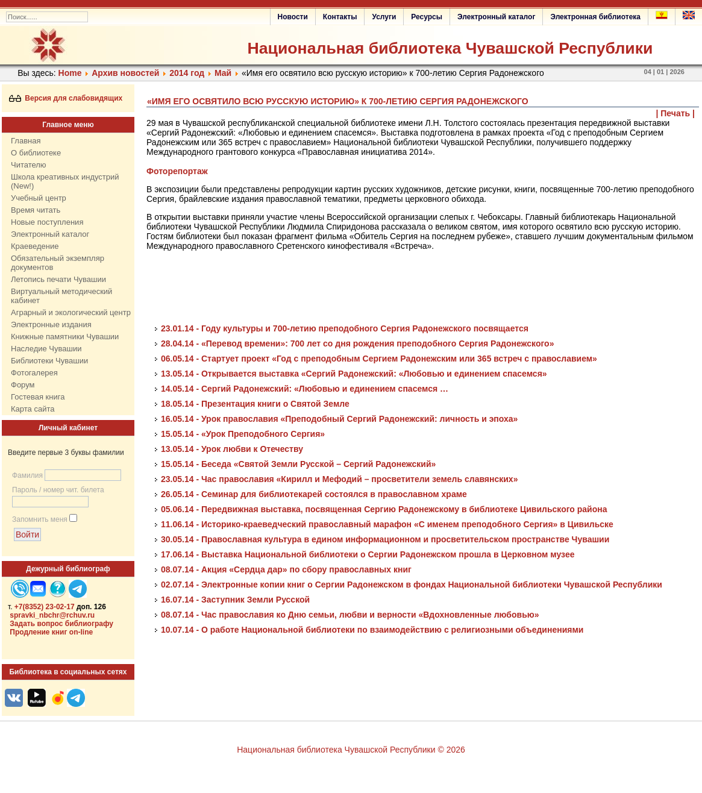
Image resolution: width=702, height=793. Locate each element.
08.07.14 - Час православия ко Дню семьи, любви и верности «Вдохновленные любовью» (350, 614)
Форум (23, 384)
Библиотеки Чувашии (49, 360)
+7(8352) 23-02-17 (44, 607)
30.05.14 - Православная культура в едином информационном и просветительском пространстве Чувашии (385, 539)
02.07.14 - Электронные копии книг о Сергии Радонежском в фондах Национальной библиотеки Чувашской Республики (411, 584)
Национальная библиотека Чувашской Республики (450, 48)
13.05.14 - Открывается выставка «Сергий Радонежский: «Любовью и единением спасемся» (354, 373)
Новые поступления (47, 222)
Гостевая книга (37, 396)
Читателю (28, 164)
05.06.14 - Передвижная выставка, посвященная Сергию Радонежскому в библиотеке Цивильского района (384, 509)
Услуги (384, 17)
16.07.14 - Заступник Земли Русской (235, 599)
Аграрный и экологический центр (71, 312)
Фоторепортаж (177, 171)
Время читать (35, 210)
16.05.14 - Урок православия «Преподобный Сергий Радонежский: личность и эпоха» (339, 419)
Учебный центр (38, 197)
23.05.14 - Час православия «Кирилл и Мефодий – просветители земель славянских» (339, 479)
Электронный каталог (496, 17)
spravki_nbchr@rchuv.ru (52, 615)
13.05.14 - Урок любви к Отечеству (232, 449)
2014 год (186, 73)
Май (223, 73)
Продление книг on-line (51, 632)
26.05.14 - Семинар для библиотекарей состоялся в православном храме (314, 494)
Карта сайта (32, 408)
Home (70, 73)
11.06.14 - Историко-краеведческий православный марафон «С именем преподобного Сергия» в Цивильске (387, 524)
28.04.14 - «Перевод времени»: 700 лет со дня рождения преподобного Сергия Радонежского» (357, 343)
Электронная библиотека (595, 17)
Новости (293, 17)
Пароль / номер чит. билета (58, 490)
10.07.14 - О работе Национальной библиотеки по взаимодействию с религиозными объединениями (372, 630)
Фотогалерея (34, 372)
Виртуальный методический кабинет (61, 296)
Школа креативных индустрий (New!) (65, 181)
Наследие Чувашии (46, 348)
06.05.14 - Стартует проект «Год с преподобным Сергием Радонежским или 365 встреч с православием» (379, 358)
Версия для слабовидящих (66, 98)
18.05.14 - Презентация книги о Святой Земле (255, 404)
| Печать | (675, 113)
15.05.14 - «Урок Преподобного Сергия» (243, 434)
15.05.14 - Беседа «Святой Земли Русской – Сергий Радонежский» (298, 464)
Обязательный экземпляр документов (57, 263)
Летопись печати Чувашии (58, 279)
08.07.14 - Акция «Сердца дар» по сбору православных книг (286, 569)
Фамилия (27, 475)
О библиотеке (36, 152)
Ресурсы (426, 17)
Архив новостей (125, 73)
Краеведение (34, 246)
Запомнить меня (39, 519)
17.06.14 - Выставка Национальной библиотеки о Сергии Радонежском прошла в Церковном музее (367, 554)
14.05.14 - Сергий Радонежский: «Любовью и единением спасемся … (304, 388)
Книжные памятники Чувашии (65, 336)
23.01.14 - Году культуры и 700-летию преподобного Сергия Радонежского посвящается (344, 328)
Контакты (340, 17)
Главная (25, 140)
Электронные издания (51, 324)
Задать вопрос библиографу (61, 623)
